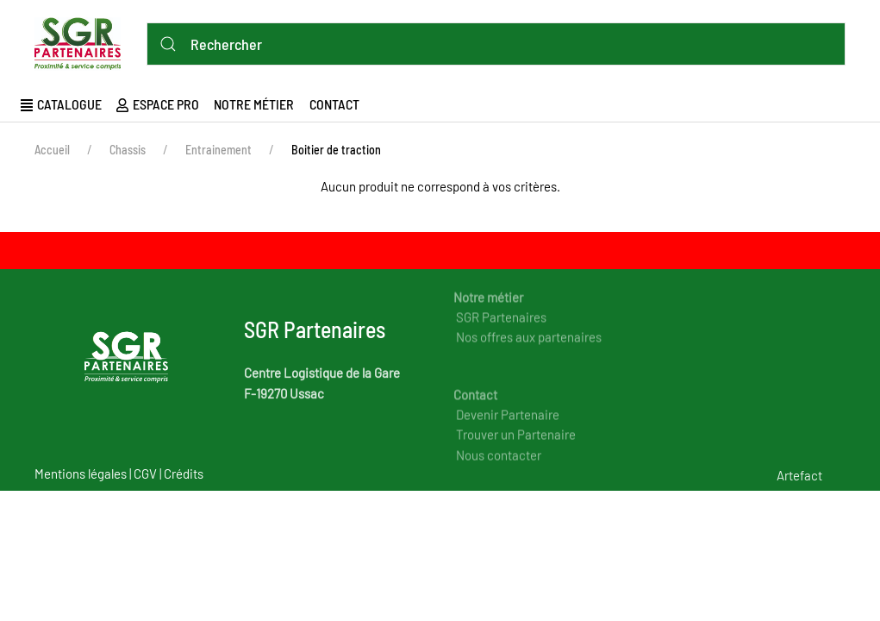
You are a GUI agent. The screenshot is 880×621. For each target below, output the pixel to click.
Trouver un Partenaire (516, 447)
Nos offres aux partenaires (529, 350)
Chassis (127, 149)
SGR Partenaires (501, 330)
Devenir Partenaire (507, 428)
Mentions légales (80, 473)
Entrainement (218, 149)
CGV (145, 473)
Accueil (52, 149)
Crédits (183, 473)
